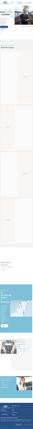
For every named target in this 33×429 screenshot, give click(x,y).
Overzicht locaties (3, 327)
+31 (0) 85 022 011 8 (19, 3)
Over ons (13, 409)
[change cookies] (27, 424)
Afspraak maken (12, 3)
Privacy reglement (15, 412)
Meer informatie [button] (28, 420)
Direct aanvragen (4, 26)
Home (13, 407)
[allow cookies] (18, 424)
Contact (2, 29)
